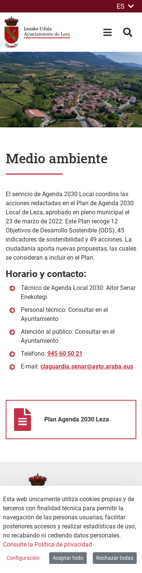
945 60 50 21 (65, 353)
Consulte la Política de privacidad (47, 544)
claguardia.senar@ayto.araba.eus (87, 366)
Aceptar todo (68, 558)
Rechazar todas (114, 558)
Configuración (23, 558)
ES (125, 6)
